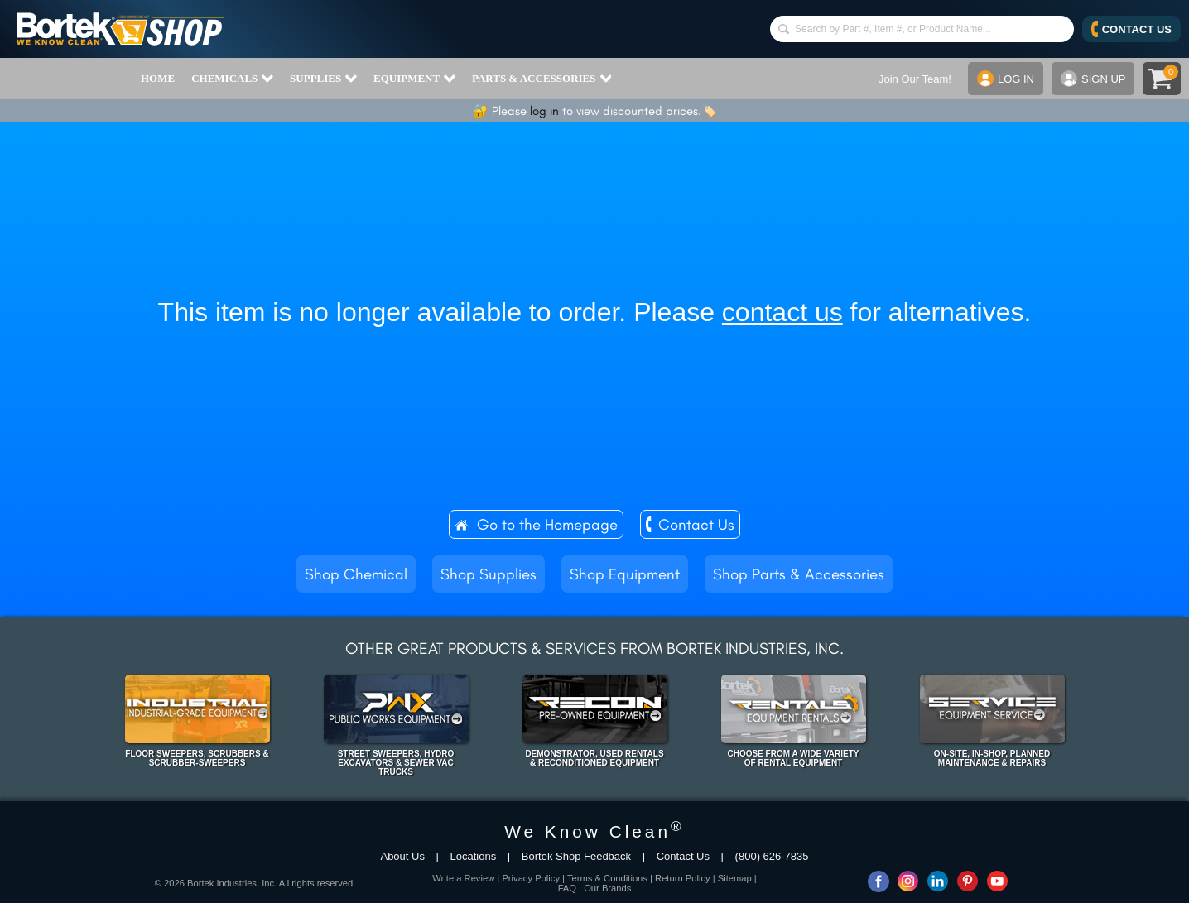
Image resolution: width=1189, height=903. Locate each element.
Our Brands (607, 888)
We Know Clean (594, 831)
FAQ (567, 888)
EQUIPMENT (414, 79)
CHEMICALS (232, 79)
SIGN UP (1093, 78)
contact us (782, 312)
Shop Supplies (488, 574)
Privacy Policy (531, 878)
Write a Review (463, 878)
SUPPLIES (323, 79)
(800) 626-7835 (772, 856)
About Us (402, 856)
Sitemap (735, 878)
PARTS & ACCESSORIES (541, 79)
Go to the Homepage (547, 524)
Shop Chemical (356, 574)
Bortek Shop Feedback (576, 856)
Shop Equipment (625, 574)
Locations (473, 856)
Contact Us (696, 524)
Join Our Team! (915, 79)
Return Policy (682, 878)
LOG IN (1005, 78)
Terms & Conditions (607, 878)
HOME (158, 78)
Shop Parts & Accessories (798, 574)
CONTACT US (1131, 29)
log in (544, 110)
